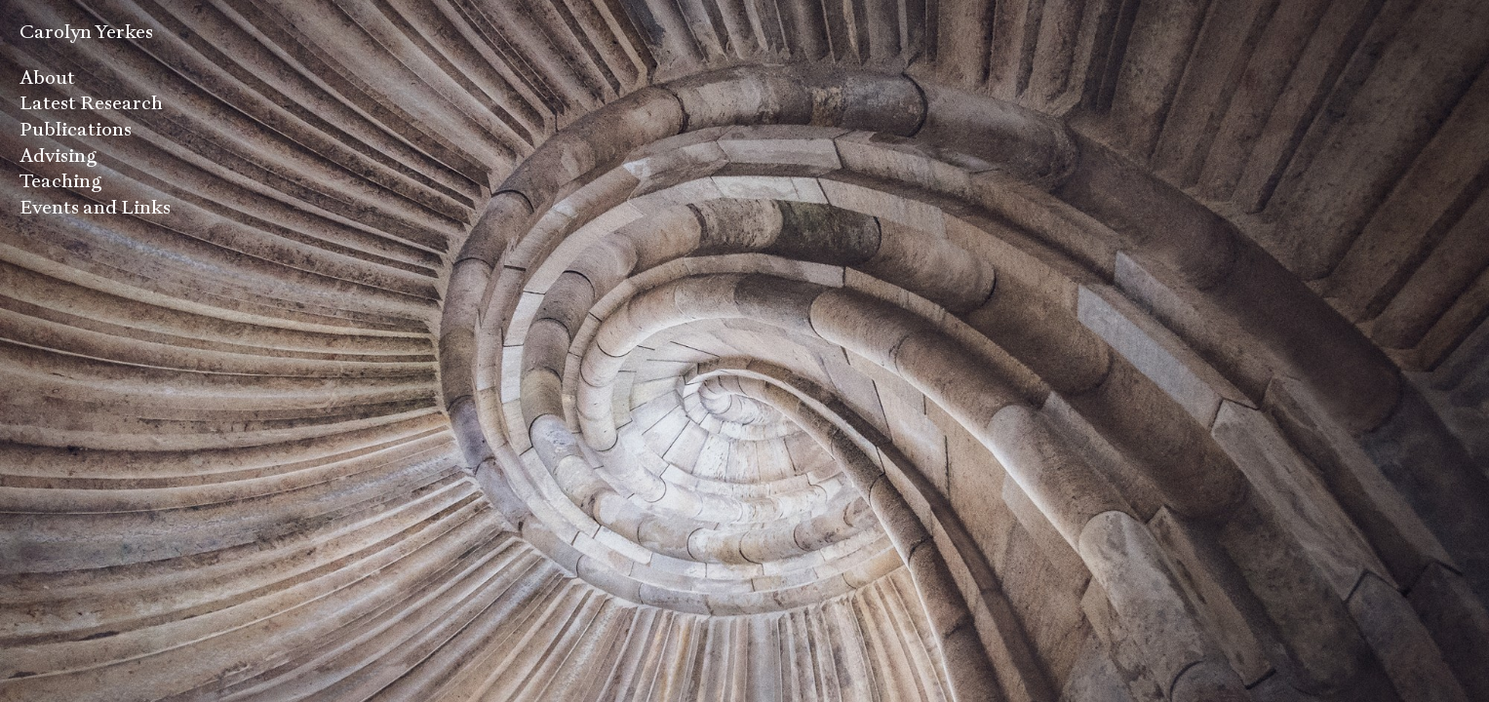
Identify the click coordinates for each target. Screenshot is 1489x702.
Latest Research (91, 103)
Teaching (61, 181)
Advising (59, 155)
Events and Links (95, 207)
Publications (76, 129)
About (47, 77)
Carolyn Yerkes (86, 32)
